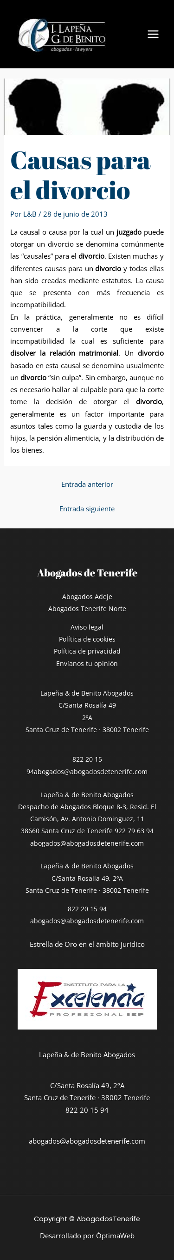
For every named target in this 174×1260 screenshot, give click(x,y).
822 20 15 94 (87, 908)
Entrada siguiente (87, 508)
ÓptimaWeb (115, 1235)
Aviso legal (87, 627)
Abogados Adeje (87, 596)
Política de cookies (87, 639)
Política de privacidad (87, 651)
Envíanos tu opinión (87, 663)
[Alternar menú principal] (153, 34)
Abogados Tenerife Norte (87, 608)
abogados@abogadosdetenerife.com (91, 771)
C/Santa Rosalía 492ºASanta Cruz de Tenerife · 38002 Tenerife (87, 717)
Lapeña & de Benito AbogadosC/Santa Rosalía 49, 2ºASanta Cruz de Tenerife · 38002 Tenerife (87, 878)
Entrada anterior (87, 484)
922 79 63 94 (134, 830)
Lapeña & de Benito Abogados (87, 693)
